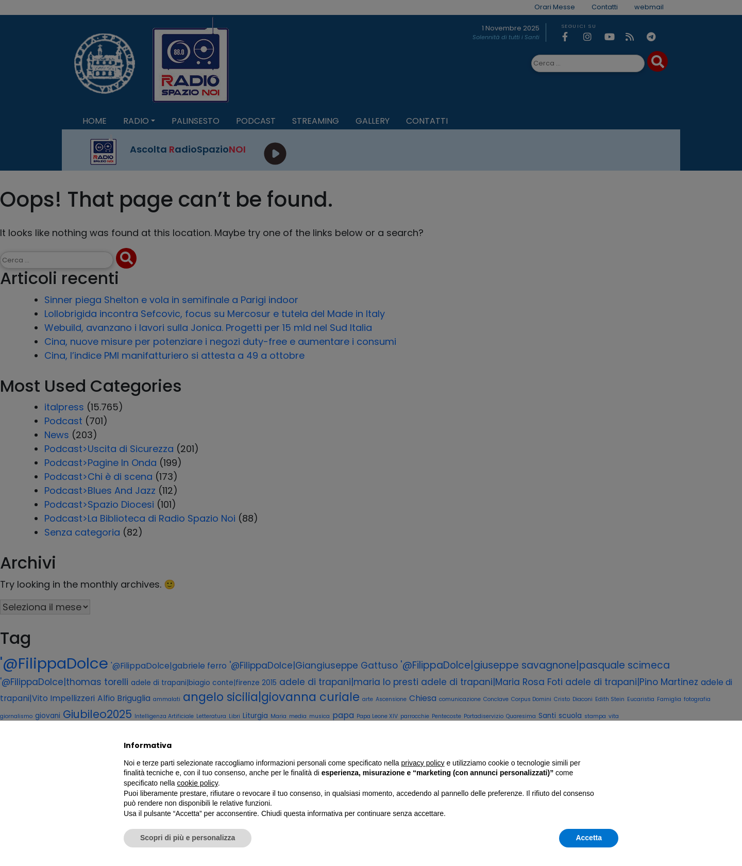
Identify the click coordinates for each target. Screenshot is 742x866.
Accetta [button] (589, 838)
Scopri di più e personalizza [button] (187, 838)
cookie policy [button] (197, 783)
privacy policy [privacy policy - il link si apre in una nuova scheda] (423, 763)
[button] (613, 745)
